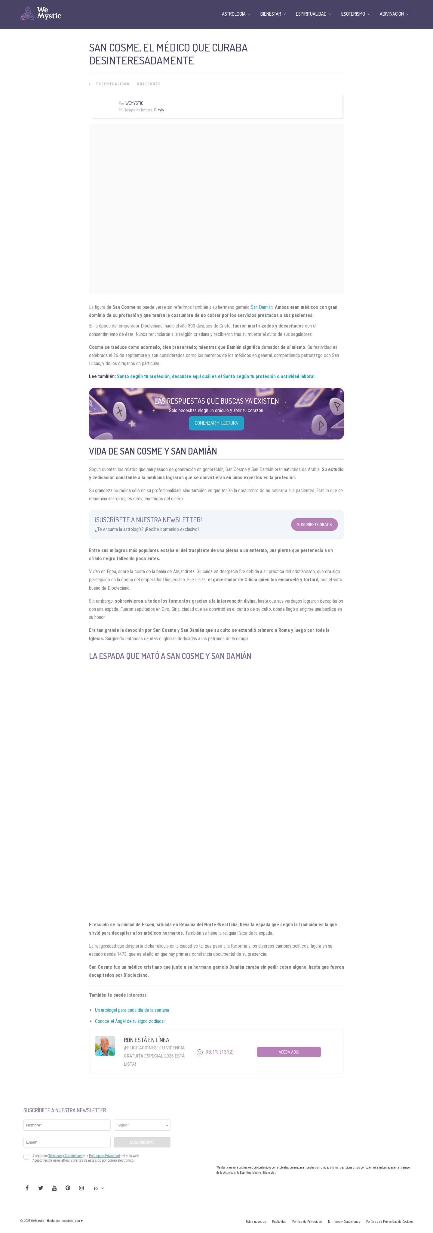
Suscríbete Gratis (314, 524)
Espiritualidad (113, 84)
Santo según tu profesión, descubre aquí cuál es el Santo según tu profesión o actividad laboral (216, 376)
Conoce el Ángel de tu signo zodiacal (129, 1021)
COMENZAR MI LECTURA (216, 423)
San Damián (262, 307)
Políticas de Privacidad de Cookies (389, 1222)
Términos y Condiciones (344, 1222)
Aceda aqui (289, 1051)
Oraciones (149, 84)
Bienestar (270, 14)
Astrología (234, 14)
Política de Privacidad (307, 1222)
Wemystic (134, 103)
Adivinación (392, 14)
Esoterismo (353, 14)
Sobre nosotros (256, 1222)
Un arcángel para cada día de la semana (132, 1010)
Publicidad (279, 1222)
